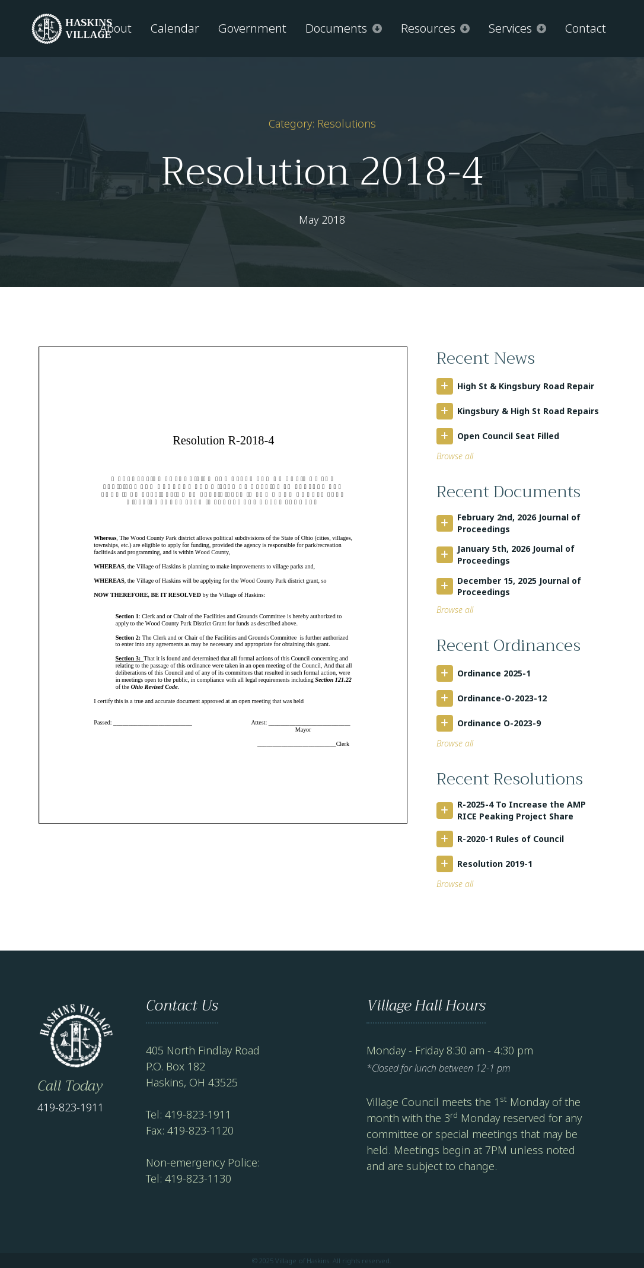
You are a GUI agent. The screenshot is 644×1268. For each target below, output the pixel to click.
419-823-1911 (70, 1107)
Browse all (454, 456)
